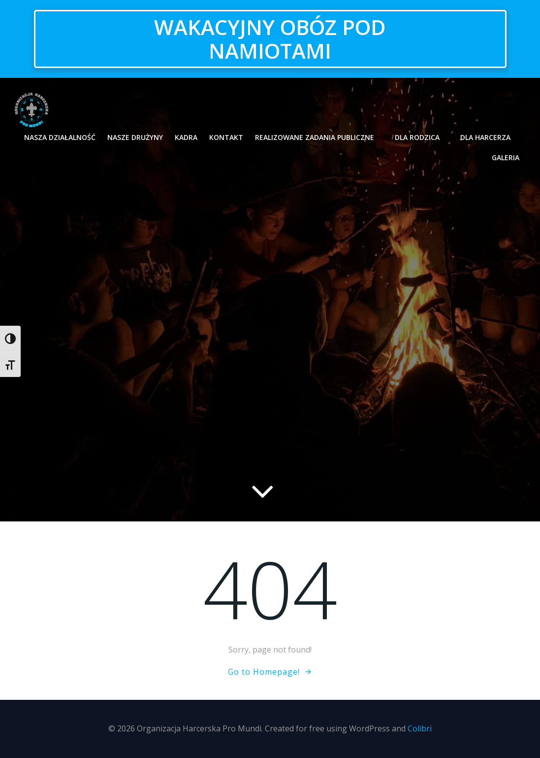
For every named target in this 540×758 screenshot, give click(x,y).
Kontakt (226, 137)
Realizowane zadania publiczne (319, 137)
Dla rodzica (421, 137)
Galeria (505, 157)
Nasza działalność (59, 137)
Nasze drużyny (135, 137)
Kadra (186, 137)
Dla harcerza (489, 137)
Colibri (420, 728)
